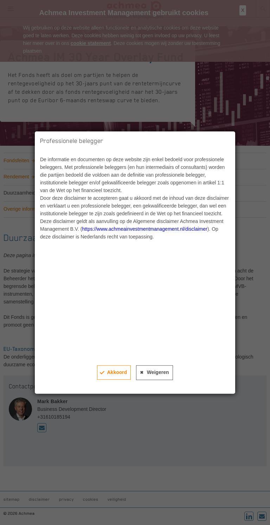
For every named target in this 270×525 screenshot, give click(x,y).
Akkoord (117, 372)
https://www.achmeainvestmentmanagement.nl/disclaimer (144, 229)
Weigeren (158, 372)
